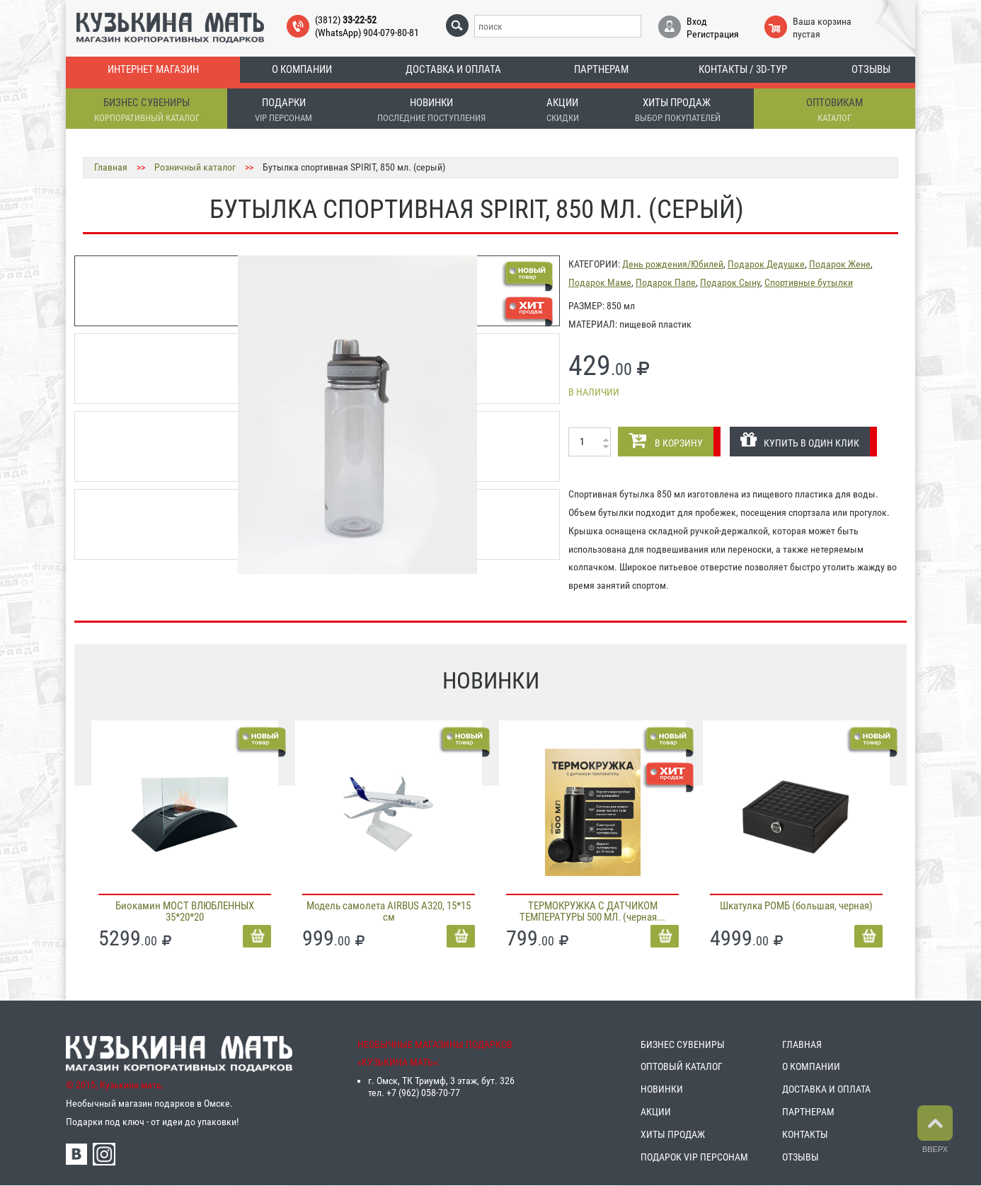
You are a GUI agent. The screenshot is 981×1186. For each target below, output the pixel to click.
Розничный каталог (195, 167)
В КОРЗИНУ (666, 439)
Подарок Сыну (730, 282)
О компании (302, 69)
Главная (110, 167)
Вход (697, 21)
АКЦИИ (656, 1111)
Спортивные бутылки (808, 282)
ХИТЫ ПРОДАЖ (673, 1134)
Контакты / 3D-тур (743, 69)
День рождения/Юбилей (672, 264)
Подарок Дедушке (766, 264)
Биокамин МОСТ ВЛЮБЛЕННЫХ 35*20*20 (184, 911)
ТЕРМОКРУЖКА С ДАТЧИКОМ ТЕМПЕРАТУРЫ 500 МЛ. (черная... (592, 911)
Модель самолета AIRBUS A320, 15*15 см (388, 911)
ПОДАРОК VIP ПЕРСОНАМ (694, 1157)
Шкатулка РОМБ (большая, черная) (796, 905)
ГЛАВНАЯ (802, 1044)
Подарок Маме (599, 282)
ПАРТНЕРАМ (808, 1111)
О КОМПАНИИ (811, 1066)
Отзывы (870, 69)
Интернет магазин (153, 69)
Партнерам (601, 69)
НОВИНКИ (662, 1089)
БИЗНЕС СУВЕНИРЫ (683, 1044)
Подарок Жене (840, 264)
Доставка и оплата (453, 69)
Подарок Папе (666, 282)
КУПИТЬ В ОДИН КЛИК (799, 439)
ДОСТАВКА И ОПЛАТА (826, 1089)
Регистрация (713, 34)
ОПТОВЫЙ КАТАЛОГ (682, 1066)
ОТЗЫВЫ (800, 1157)
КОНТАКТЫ (805, 1134)
